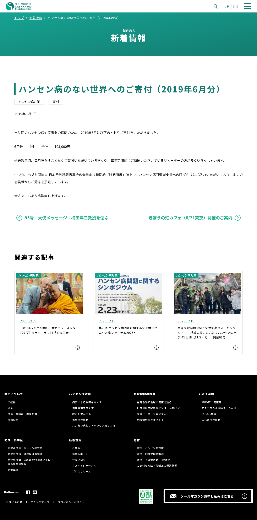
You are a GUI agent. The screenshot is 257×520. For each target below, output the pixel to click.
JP (226, 6)
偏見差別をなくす (83, 408)
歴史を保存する (81, 414)
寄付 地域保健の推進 (150, 454)
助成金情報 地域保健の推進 (25, 454)
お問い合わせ (14, 502)
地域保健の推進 (144, 394)
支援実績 (13, 470)
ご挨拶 (12, 402)
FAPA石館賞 (209, 414)
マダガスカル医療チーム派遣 (219, 408)
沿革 (10, 408)
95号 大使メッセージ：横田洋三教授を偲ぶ (67, 218)
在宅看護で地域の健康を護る (154, 402)
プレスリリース (81, 471)
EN (235, 6)
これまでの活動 (211, 419)
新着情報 (75, 440)
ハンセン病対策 (29, 102)
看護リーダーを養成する (151, 414)
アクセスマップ (40, 502)
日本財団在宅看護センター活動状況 (158, 408)
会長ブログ (79, 459)
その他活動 (206, 394)
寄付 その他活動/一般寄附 (153, 459)
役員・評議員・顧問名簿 (22, 414)
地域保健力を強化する (150, 419)
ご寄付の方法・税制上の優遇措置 (157, 465)
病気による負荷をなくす (87, 402)
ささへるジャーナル (84, 465)
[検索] (220, 6)
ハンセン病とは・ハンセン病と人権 (93, 425)
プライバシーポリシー (71, 502)
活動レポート (80, 454)
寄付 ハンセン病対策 (150, 448)
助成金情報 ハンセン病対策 (25, 448)
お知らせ (77, 448)
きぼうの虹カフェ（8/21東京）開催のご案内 (190, 218)
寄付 (56, 102)
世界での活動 (80, 419)
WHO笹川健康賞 (211, 402)
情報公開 (13, 419)
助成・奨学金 (13, 440)
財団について (13, 394)
